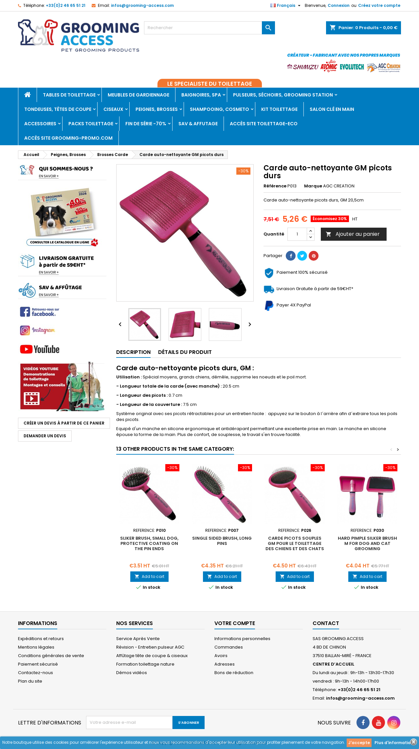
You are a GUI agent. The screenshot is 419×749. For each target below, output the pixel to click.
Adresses (224, 664)
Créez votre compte (379, 5)
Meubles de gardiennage (138, 95)
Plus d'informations (394, 742)
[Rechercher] (209, 27)
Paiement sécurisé (38, 664)
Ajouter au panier (353, 234)
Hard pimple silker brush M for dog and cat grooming (367, 543)
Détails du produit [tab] (185, 352)
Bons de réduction (233, 673)
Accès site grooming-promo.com (68, 138)
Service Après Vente (138, 639)
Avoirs (221, 656)
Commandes (228, 647)
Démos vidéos (131, 673)
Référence (275, 186)
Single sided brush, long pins (222, 541)
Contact (326, 623)
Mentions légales (36, 647)
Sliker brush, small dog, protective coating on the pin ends (149, 543)
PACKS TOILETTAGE (90, 123)
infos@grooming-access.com (142, 5)
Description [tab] (133, 352)
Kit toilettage (279, 109)
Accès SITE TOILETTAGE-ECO (264, 123)
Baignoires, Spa (201, 95)
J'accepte (359, 742)
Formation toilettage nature (145, 664)
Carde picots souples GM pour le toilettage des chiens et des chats (294, 543)
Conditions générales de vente (51, 656)
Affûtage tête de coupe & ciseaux (152, 656)
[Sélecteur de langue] (286, 5)
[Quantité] (297, 234)
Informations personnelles (242, 639)
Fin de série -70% (145, 123)
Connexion (339, 5)
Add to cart (149, 576)
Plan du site (30, 681)
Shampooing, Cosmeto (219, 109)
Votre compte (234, 623)
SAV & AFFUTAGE (198, 123)
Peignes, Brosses (157, 109)
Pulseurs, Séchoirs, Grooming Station (283, 95)
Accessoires (40, 123)
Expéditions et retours (41, 639)
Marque (313, 186)
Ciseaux (113, 109)
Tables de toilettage (69, 95)
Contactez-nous (35, 673)
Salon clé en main (332, 109)
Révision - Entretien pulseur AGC (150, 647)
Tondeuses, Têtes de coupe (57, 109)
